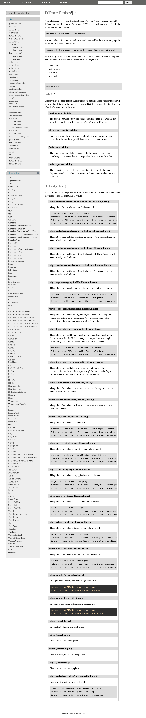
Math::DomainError (16, 368)
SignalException (14, 478)
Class (10, 192)
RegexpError (13, 445)
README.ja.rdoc (16, 160)
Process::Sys (13, 419)
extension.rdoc (14, 59)
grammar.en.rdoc (15, 23)
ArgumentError (14, 180)
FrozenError (13, 297)
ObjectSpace (13, 401)
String (10, 490)
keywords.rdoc (14, 65)
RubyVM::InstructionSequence (20, 460)
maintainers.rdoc (15, 68)
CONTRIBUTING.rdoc (18, 127)
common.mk (14, 41)
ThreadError (13, 517)
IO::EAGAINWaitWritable (19, 314)
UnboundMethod (15, 535)
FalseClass (12, 270)
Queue (10, 425)
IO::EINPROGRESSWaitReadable (22, 317)
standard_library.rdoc (17, 83)
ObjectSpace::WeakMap (18, 404)
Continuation (13, 207)
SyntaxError (13, 499)
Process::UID (13, 422)
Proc (10, 407)
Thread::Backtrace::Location (19, 514)
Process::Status (14, 416)
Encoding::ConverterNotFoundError (22, 231)
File (9, 279)
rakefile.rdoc (14, 145)
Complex (12, 201)
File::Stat (12, 285)
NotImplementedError (17, 392)
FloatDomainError (15, 294)
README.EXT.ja (16, 38)
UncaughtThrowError (16, 538)
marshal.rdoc (14, 71)
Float (10, 291)
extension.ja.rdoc (15, 56)
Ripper (11, 448)
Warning (11, 544)
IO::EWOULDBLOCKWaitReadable (23, 323)
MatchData (12, 362)
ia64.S (11, 151)
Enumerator (13, 246)
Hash (10, 306)
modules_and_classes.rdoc (19, 110)
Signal (10, 475)
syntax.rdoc (13, 86)
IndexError (12, 338)
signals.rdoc (13, 80)
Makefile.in (13, 32)
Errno (10, 264)
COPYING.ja (14, 29)
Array (10, 184)
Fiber (10, 273)
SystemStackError (15, 508)
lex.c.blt (12, 154)
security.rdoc (14, 77)
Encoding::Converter (16, 228)
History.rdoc (13, 119)
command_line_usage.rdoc (19, 136)
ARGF (10, 177)
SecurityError (13, 472)
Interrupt (11, 344)
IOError (11, 335)
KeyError (12, 350)
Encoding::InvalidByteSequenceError (23, 234)
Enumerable (13, 243)
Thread (11, 511)
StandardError (14, 484)
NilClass (11, 383)
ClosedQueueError (15, 195)
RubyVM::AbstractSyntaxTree (20, 454)
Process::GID (13, 413)
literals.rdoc (13, 101)
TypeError (12, 532)
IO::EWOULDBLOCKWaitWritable (22, 326)
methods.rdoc (14, 104)
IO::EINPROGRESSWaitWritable (21, 320)
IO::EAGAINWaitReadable (19, 312)
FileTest (11, 288)
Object (10, 398)
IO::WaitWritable (15, 332)
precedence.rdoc (15, 113)
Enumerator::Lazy (15, 258)
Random (11, 428)
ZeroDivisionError (15, 547)
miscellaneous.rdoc (16, 107)
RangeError (12, 436)
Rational (11, 439)
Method (11, 371)
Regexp (11, 443)
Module (11, 374)
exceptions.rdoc (15, 98)
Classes (18, 13)
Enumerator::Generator (17, 255)
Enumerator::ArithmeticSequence (21, 249)
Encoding (12, 222)
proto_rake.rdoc (15, 142)
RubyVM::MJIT (14, 463)
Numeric (11, 395)
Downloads (64, 2)
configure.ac (14, 44)
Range (10, 434)
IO (9, 308)
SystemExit (12, 505)
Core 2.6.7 (27, 2)
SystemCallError (15, 502)
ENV (10, 216)
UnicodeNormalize (15, 541)
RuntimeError (13, 466)
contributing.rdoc (15, 47)
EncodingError (14, 240)
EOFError (12, 219)
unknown (12, 553)
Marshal (11, 359)
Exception (12, 267)
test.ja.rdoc (13, 26)
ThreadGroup (13, 520)
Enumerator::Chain (15, 252)
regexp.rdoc (13, 74)
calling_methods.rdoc (17, 92)
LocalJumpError (14, 356)
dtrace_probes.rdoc (16, 53)
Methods (26, 13)
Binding (11, 189)
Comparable (13, 198)
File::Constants (14, 282)
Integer (11, 341)
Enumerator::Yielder (16, 261)
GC (9, 300)
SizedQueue (13, 481)
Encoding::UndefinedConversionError (23, 237)
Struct (10, 493)
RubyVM (12, 451)
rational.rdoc (14, 148)
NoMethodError (14, 389)
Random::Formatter (16, 431)
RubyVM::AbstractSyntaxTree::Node (23, 457)
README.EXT (15, 35)
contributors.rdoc (15, 50)
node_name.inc (15, 157)
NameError (12, 380)
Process (11, 410)
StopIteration (13, 487)
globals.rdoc (13, 62)
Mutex (10, 377)
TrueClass (12, 529)
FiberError (12, 276)
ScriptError (12, 469)
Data (10, 210)
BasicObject (13, 186)
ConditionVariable (15, 204)
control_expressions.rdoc (19, 95)
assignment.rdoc (15, 89)
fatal (10, 550)
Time (10, 523)
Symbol (11, 496)
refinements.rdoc (15, 116)
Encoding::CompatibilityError (20, 225)
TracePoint (12, 526)
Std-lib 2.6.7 (46, 2)
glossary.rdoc (14, 139)
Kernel (11, 347)
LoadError (12, 353)
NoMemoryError (15, 386)
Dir (9, 213)
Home (7, 2)
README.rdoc (15, 122)
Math (10, 365)
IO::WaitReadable (15, 329)
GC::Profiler (13, 303)
